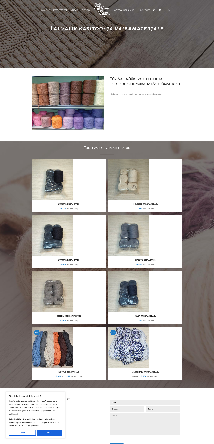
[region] (35, 415)
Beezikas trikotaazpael (69, 316)
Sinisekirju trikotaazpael (145, 372)
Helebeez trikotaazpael (145, 204)
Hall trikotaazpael (145, 260)
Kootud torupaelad (68, 372)
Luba (49, 432)
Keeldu (22, 432)
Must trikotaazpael (68, 204)
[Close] (63, 393)
